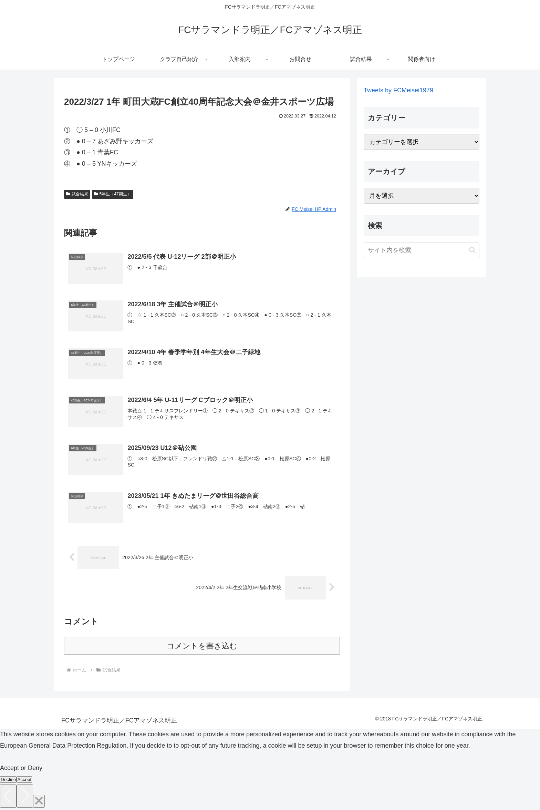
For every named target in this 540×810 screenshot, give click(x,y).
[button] (472, 250)
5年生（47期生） (112, 194)
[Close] (39, 801)
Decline (8, 779)
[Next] (25, 796)
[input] (421, 250)
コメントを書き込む (202, 646)
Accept (24, 779)
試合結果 (77, 194)
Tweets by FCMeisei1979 (398, 90)
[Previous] (8, 796)
